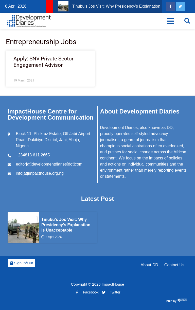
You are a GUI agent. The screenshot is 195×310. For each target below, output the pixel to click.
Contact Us (174, 265)
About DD (149, 265)
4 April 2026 (51, 236)
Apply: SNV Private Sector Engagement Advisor (43, 62)
